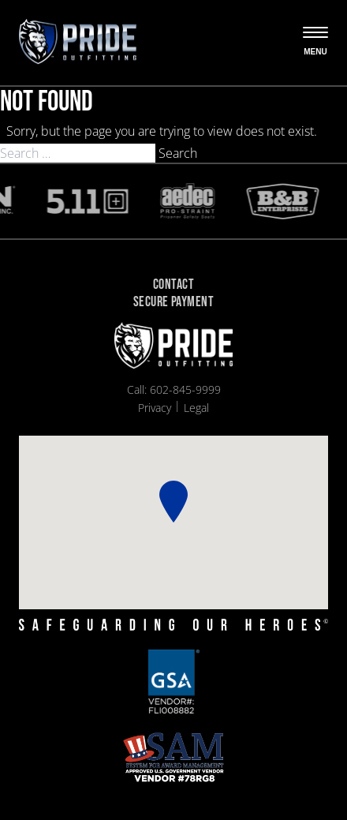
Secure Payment (173, 302)
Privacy (154, 407)
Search (178, 153)
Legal (196, 407)
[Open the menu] (315, 43)
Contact (173, 285)
